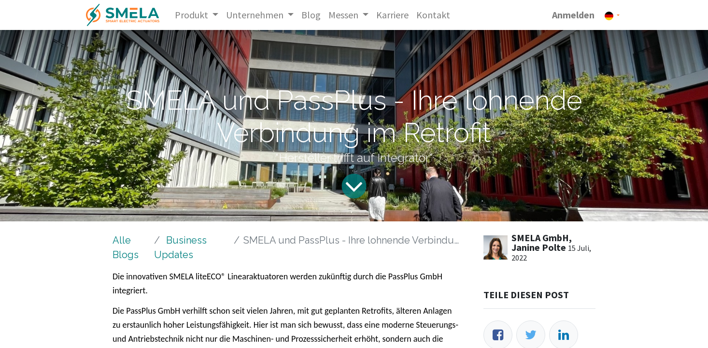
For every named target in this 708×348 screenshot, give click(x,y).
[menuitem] (311, 15)
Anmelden (573, 15)
